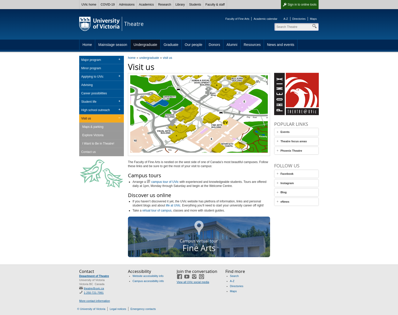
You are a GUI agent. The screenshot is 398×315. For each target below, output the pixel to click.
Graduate (170, 45)
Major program (91, 60)
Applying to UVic (92, 76)
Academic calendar (265, 18)
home (132, 58)
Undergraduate (145, 45)
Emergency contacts (143, 308)
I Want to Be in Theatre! (98, 143)
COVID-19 (107, 4)
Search (234, 275)
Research (164, 4)
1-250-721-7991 (94, 292)
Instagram (287, 183)
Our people (193, 45)
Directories (299, 18)
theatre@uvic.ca (94, 288)
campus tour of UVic (165, 182)
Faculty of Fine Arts (237, 18)
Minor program (91, 68)
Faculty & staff (215, 4)
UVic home (88, 4)
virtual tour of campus (157, 210)
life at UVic (173, 205)
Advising (87, 85)
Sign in (302, 4)
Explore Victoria (93, 135)
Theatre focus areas (293, 141)
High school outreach (95, 110)
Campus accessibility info (148, 281)
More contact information (94, 300)
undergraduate (149, 58)
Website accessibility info (147, 275)
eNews (284, 201)
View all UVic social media (193, 282)
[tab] (296, 132)
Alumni (231, 45)
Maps (313, 18)
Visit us (86, 118)
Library (180, 4)
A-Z (286, 18)
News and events (280, 45)
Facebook (286, 173)
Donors (214, 45)
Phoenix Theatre (291, 150)
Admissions (127, 4)
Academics (146, 4)
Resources (252, 45)
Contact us (88, 152)
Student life (88, 101)
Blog (283, 192)
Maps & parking (92, 127)
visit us (167, 58)
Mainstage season (112, 45)
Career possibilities (94, 93)
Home (87, 45)
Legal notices (118, 308)
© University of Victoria (91, 308)
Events (285, 131)
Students (195, 4)
